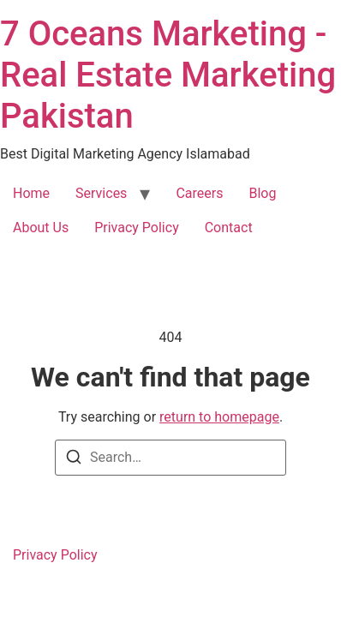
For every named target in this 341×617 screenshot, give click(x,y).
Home (31, 193)
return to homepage (219, 417)
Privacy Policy (136, 227)
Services (101, 193)
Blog (262, 193)
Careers (199, 193)
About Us (41, 227)
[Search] (73, 459)
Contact (229, 227)
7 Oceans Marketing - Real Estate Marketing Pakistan (168, 75)
